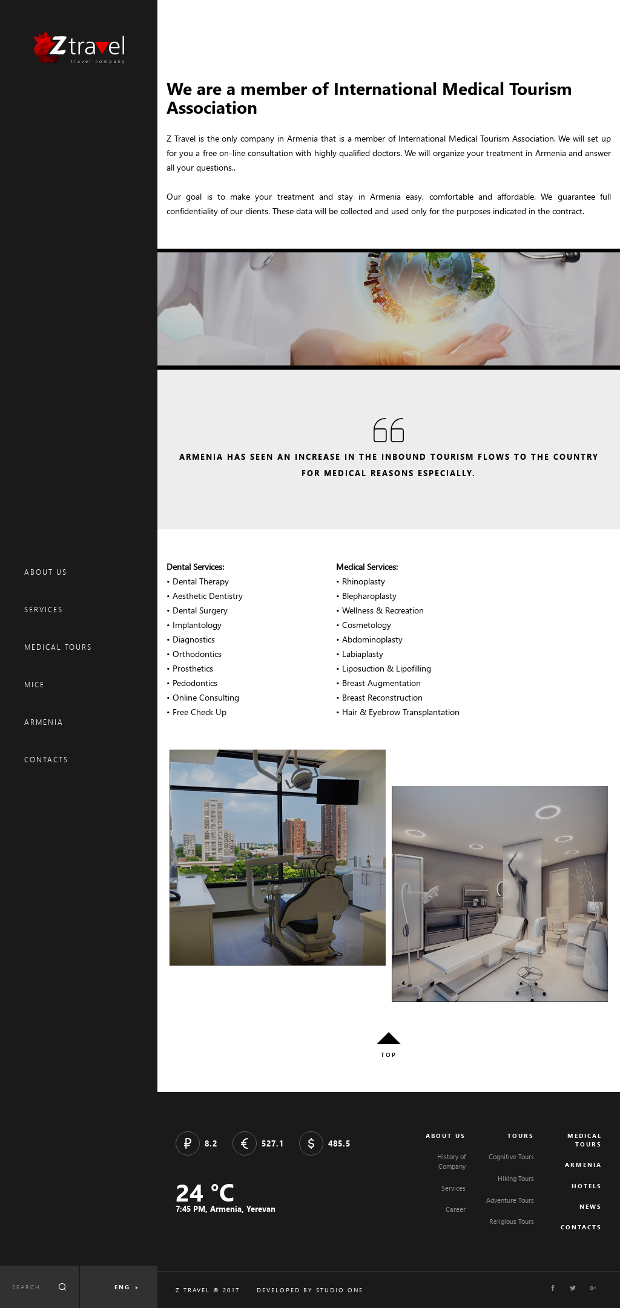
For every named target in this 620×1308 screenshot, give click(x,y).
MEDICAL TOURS (58, 647)
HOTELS (587, 1185)
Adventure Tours (510, 1200)
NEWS (590, 1206)
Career (456, 1209)
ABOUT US (45, 572)
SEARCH (26, 1286)
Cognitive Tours (511, 1156)
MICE (34, 684)
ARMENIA (44, 722)
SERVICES (43, 609)
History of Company (451, 1161)
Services (453, 1188)
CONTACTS (46, 759)
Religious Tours (511, 1221)
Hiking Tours (516, 1178)
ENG (122, 1286)
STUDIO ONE (339, 1289)
